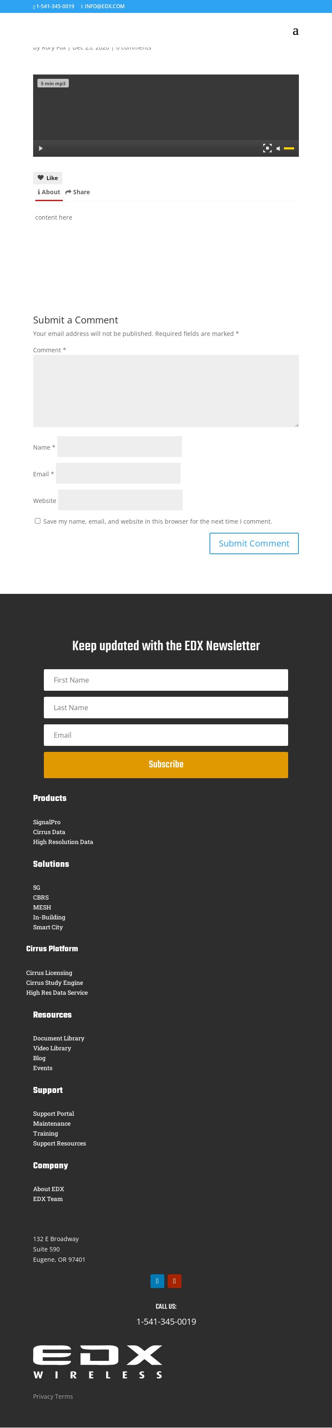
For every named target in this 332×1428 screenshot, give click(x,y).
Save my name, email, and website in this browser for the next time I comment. (157, 542)
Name (44, 468)
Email (43, 495)
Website (44, 522)
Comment (49, 371)
